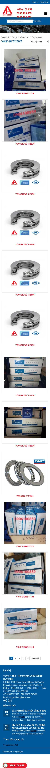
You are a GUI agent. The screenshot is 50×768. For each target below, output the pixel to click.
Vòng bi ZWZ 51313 (25, 546)
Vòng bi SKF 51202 (25, 496)
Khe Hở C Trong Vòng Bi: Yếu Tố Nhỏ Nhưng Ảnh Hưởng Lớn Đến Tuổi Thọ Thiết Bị (28, 728)
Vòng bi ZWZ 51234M (25, 295)
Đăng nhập (44, 2)
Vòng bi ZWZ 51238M (25, 194)
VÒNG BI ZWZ (24, 37)
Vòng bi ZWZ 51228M (25, 446)
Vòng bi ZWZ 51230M (25, 395)
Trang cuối (35, 658)
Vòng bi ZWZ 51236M (25, 244)
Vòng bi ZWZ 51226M (25, 144)
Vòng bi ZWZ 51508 (25, 597)
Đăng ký (35, 2)
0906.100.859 (16, 765)
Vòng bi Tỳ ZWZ (37, 37)
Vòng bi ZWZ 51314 (25, 647)
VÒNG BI (14, 37)
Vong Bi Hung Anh (10, 745)
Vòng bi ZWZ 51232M (25, 345)
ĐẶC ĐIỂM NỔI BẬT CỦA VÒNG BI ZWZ (29, 711)
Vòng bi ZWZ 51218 (25, 93)
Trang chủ (5, 37)
